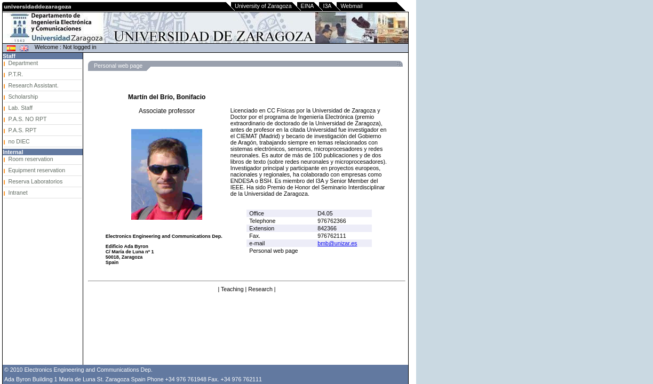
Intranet (17, 192)
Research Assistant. (33, 85)
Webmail (351, 6)
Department (23, 63)
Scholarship (23, 96)
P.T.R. (15, 74)
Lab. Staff (20, 108)
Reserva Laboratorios (35, 181)
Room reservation (30, 159)
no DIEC (18, 141)
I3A (327, 6)
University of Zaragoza (263, 6)
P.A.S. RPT (22, 130)
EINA (307, 6)
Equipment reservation (36, 170)
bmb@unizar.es (337, 243)
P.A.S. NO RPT (27, 119)
